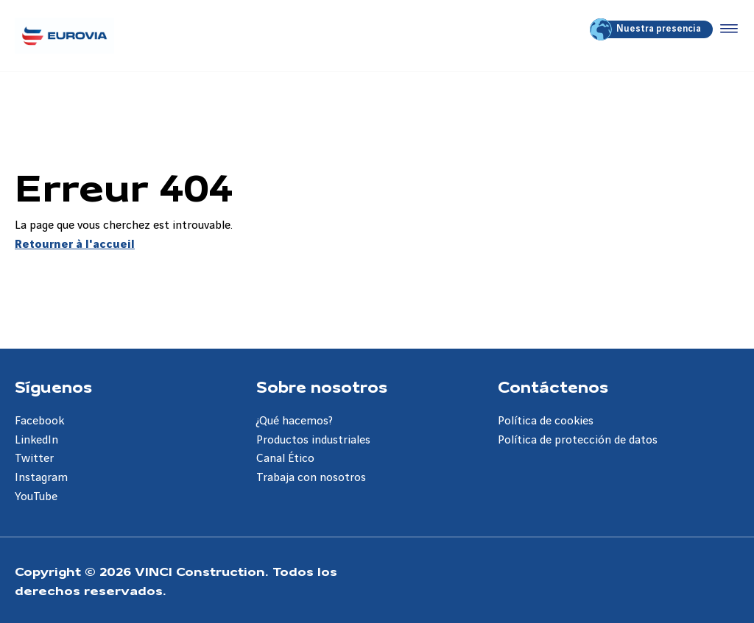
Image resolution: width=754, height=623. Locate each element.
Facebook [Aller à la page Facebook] (39, 421)
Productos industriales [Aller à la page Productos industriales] (313, 440)
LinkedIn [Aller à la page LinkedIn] (36, 440)
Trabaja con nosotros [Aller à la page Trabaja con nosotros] (311, 477)
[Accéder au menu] (726, 29)
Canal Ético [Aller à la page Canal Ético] (285, 458)
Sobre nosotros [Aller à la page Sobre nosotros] (321, 386)
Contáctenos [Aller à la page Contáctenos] (553, 386)
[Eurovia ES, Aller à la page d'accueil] (64, 36)
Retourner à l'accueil (75, 244)
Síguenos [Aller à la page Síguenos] (53, 386)
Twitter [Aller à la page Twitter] (34, 458)
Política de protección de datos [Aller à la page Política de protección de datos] (578, 440)
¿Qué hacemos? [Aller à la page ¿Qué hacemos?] (294, 421)
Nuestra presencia (646, 29)
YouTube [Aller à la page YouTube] (36, 497)
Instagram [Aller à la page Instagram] (41, 477)
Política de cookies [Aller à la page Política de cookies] (545, 421)
